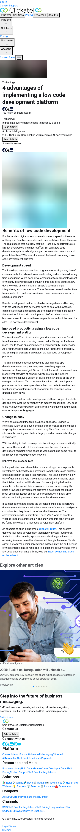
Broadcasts (34, 758)
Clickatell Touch (47, 528)
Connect (6, 754)
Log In (3, 1)
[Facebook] (4, 743)
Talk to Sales (11, 734)
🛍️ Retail (7, 782)
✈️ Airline (17, 782)
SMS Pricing (42, 807)
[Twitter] (8, 743)
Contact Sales (7, 57)
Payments (46, 758)
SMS (5, 807)
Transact (24, 754)
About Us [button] (53, 15)
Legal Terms (9, 826)
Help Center (27, 768)
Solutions (6, 30)
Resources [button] (40, 15)
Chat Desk (22, 758)
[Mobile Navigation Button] (19, 57)
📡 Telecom (33, 786)
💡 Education (20, 786)
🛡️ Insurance (47, 786)
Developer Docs (57, 768)
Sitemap (6, 830)
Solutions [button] (18, 15)
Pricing (29, 15)
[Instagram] (15, 743)
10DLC (13, 811)
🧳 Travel (28, 782)
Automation (11, 758)
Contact (44, 796)
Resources (7, 42)
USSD (42, 811)
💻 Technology (54, 782)
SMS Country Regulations (42, 772)
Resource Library (11, 768)
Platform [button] (6, 15)
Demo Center (41, 768)
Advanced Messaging (41, 754)
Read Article (10, 127)
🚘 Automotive (63, 786)
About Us (6, 51)
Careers (16, 796)
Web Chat (33, 811)
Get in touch (6, 717)
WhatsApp (22, 811)
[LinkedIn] (11, 743)
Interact (15, 754)
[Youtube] (19, 743)
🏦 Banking (39, 782)
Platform (6, 21)
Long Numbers (57, 807)
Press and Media (30, 796)
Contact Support (9, 5)
